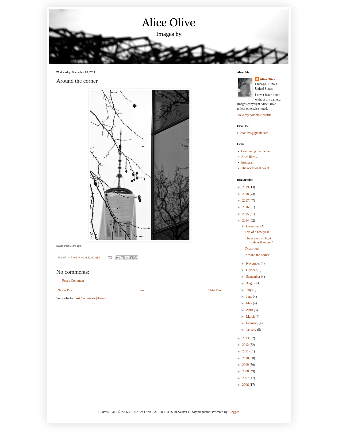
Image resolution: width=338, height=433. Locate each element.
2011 (246, 351)
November (253, 263)
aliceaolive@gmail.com (252, 133)
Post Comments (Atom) (90, 298)
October (251, 270)
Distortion (252, 248)
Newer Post (65, 290)
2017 (246, 200)
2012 (246, 345)
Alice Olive (267, 79)
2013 (246, 338)
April (250, 310)
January (251, 330)
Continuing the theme (255, 151)
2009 (246, 365)
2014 (246, 220)
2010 (246, 358)
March (250, 316)
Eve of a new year (257, 232)
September (253, 276)
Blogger (233, 412)
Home (140, 290)
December (253, 226)
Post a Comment (73, 280)
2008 (246, 371)
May (249, 303)
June (249, 296)
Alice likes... (249, 157)
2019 (246, 187)
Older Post (215, 290)
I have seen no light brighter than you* (259, 240)
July (249, 290)
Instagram (247, 162)
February (252, 323)
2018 (246, 194)
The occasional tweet (255, 168)
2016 (246, 207)
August (251, 283)
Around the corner (257, 255)
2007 (246, 378)
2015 (246, 214)
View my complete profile (254, 115)
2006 (246, 384)
